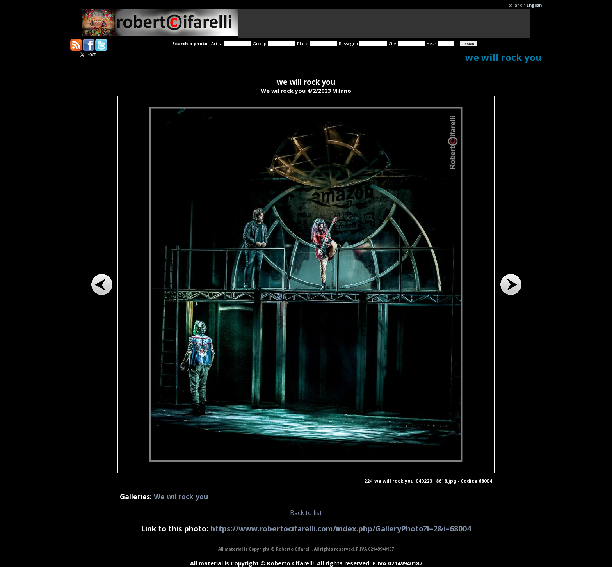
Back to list (306, 512)
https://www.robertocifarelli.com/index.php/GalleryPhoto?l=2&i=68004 (340, 528)
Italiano (515, 5)
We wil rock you (181, 496)
